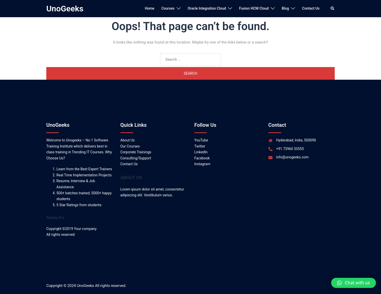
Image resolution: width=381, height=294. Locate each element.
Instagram (202, 164)
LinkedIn (201, 152)
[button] (353, 283)
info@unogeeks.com (292, 157)
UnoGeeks (64, 8)
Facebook (202, 158)
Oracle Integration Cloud (207, 8)
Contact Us (311, 8)
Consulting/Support (135, 158)
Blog (285, 8)
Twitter (199, 146)
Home (149, 8)
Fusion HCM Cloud (253, 8)
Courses (168, 8)
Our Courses (130, 146)
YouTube (201, 140)
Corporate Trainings (135, 152)
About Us (127, 140)
